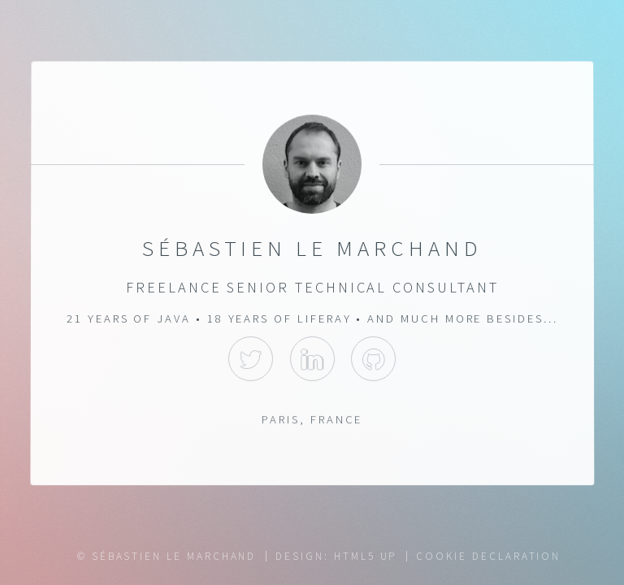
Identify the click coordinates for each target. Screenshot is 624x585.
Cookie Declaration (488, 556)
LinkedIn (311, 358)
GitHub (373, 358)
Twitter (250, 358)
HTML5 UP (365, 556)
